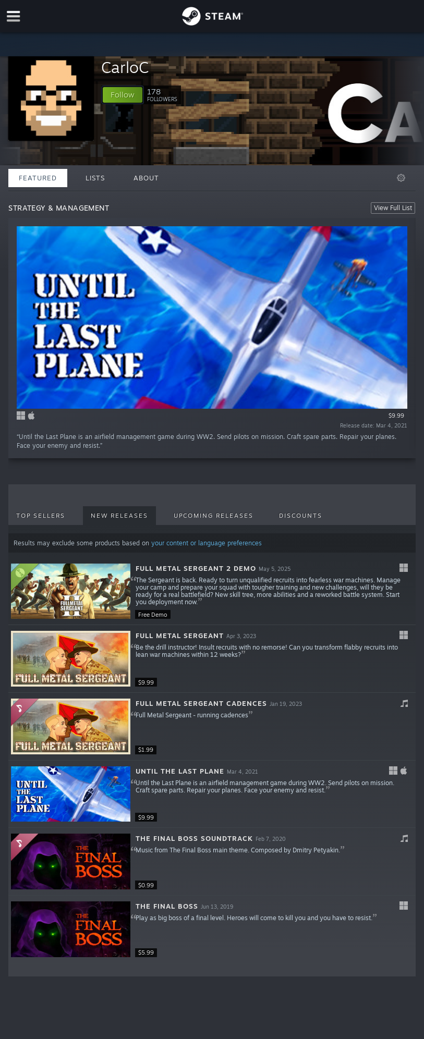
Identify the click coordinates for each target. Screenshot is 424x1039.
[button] (122, 94)
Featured (38, 178)
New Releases (119, 515)
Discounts (300, 515)
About (146, 178)
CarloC (125, 67)
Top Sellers (40, 515)
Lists (95, 178)
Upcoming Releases (213, 515)
